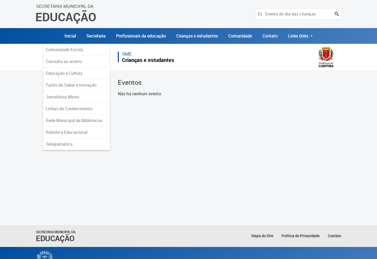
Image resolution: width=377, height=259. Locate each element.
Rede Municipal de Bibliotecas (74, 120)
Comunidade (240, 36)
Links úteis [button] (298, 36)
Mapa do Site (262, 235)
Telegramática (59, 144)
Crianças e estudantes (197, 36)
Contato (270, 36)
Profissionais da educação (141, 36)
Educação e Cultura (64, 73)
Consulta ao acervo (64, 61)
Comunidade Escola (64, 49)
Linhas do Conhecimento (69, 109)
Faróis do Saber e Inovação (71, 85)
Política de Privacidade (300, 235)
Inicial (70, 36)
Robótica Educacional (66, 132)
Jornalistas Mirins (62, 97)
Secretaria (96, 36)
